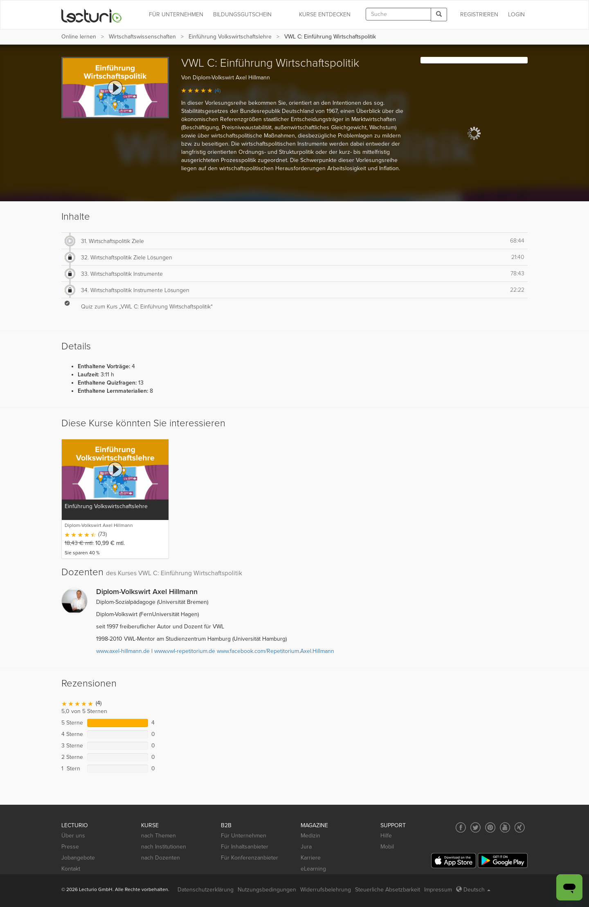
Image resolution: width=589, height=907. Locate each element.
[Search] (439, 14)
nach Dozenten (160, 857)
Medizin (310, 835)
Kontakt (70, 868)
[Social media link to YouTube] (505, 827)
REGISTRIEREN (479, 14)
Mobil (387, 846)
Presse (70, 846)
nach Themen (158, 835)
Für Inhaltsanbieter (244, 846)
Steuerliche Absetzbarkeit (387, 889)
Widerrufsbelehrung (325, 889)
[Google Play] (503, 860)
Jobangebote (78, 857)
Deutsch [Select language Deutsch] (473, 889)
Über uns (73, 835)
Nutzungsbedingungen (267, 889)
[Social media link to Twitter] (475, 827)
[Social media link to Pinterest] (490, 827)
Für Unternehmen (243, 835)
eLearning (313, 868)
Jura (306, 846)
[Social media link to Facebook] (461, 827)
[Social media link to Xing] (520, 827)
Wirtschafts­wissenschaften (142, 36)
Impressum (438, 889)
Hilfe (386, 835)
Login (516, 14)
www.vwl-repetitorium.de (184, 651)
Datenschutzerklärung (206, 889)
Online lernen (78, 36)
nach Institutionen (163, 846)
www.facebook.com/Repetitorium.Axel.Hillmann (275, 651)
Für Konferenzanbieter (249, 857)
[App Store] (453, 860)
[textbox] (398, 14)
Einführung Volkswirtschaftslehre (230, 36)
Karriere (311, 857)
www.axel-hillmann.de (123, 651)
